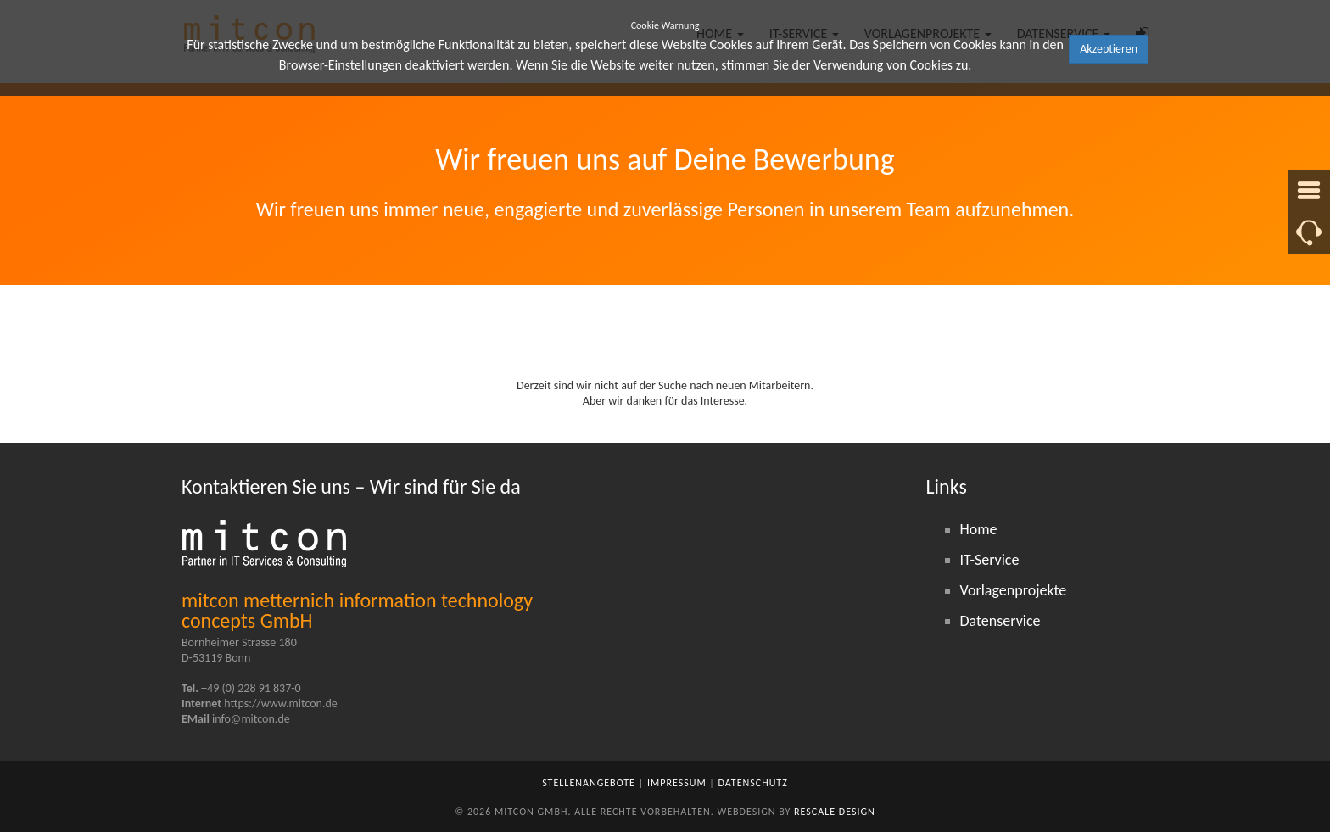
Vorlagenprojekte (1013, 590)
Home (979, 529)
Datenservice (1000, 620)
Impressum (677, 783)
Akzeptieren (1108, 49)
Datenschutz (753, 783)
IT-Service (990, 559)
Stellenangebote (588, 783)
